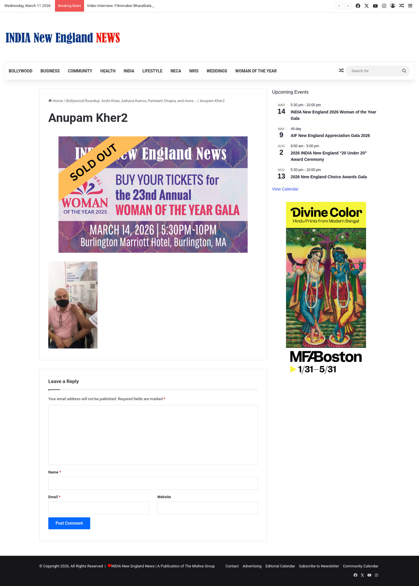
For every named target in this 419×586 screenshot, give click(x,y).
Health (108, 71)
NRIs (194, 71)
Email (54, 497)
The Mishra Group (200, 566)
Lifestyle (152, 71)
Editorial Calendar (280, 566)
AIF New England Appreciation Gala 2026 (330, 135)
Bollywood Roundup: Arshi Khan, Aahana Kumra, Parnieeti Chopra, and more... (131, 101)
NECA (176, 71)
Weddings (217, 71)
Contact (232, 566)
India (129, 71)
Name (54, 472)
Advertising (252, 566)
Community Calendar (360, 566)
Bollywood (20, 71)
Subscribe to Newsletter (319, 566)
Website (164, 497)
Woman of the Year (256, 71)
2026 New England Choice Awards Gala (329, 176)
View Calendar (285, 189)
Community (80, 71)
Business (50, 71)
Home (55, 101)
